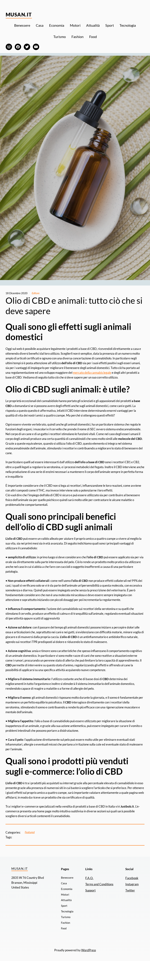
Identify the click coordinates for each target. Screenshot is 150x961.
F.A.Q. (89, 878)
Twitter (130, 890)
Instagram (132, 884)
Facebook (131, 878)
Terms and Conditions (99, 884)
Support (90, 890)
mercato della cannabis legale (92, 372)
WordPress (88, 950)
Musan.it (19, 14)
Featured (30, 832)
